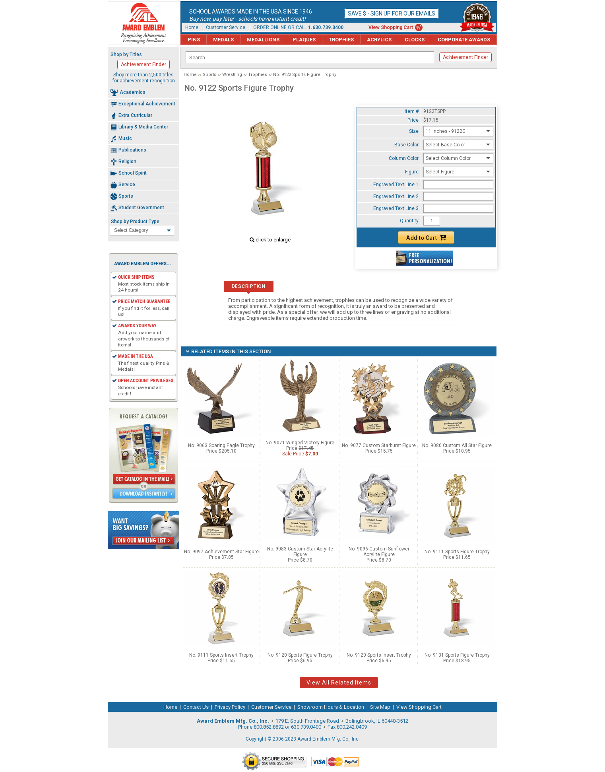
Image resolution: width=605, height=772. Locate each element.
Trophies (341, 40)
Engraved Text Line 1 (396, 184)
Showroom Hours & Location (330, 707)
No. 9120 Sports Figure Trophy (300, 655)
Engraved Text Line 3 (396, 208)
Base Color (406, 145)
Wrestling (232, 74)
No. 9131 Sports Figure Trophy (457, 655)
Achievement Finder (465, 57)
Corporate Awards (464, 40)
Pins (194, 40)
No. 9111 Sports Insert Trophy (221, 655)
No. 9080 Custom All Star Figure (457, 445)
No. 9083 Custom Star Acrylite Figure (300, 551)
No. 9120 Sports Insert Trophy (379, 655)
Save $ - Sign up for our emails (391, 13)
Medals (223, 40)
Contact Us (196, 707)
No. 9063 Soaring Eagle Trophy (221, 445)
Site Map (380, 707)
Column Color (404, 158)
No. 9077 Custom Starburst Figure (379, 445)
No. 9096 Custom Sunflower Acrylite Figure (379, 551)
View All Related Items (338, 682)
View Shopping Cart (390, 27)
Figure (412, 172)
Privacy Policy (230, 707)
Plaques (304, 40)
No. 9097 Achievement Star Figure (221, 551)
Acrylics (379, 40)
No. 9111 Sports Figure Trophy (457, 551)
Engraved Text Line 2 (396, 196)
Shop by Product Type (135, 221)
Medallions (263, 40)
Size (414, 131)
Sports (209, 74)
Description (249, 286)
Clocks (415, 40)
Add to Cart (426, 237)
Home (191, 27)
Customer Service (225, 27)
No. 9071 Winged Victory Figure (300, 442)
